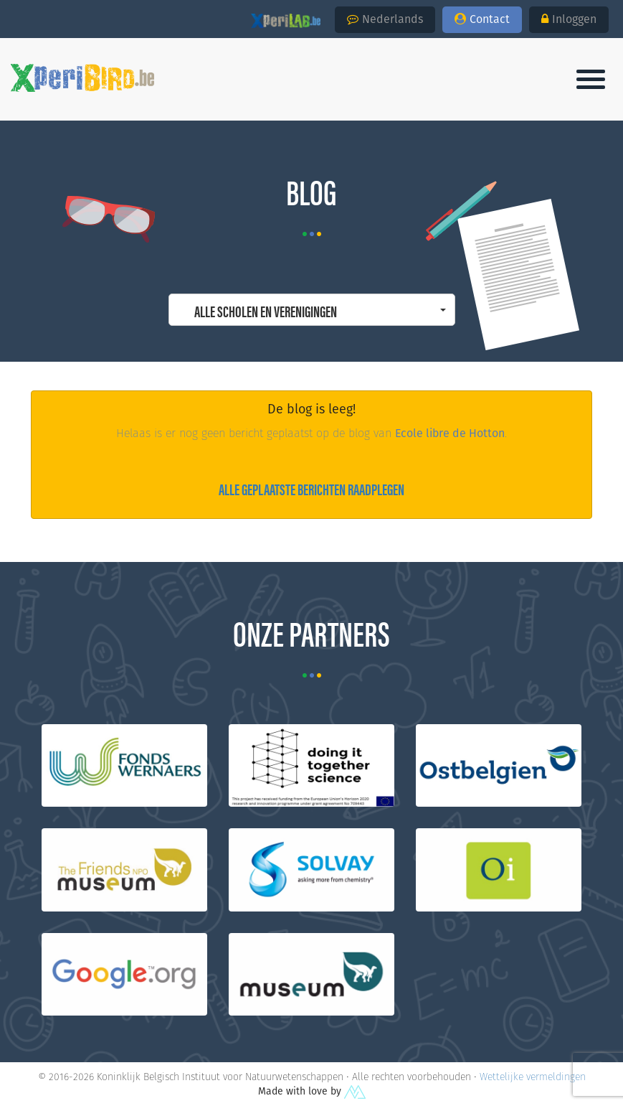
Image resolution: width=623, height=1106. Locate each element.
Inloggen (568, 19)
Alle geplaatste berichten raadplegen (311, 488)
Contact (482, 19)
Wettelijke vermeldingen (533, 1076)
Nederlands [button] (385, 19)
